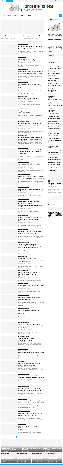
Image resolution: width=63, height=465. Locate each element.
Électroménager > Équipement (53, 108)
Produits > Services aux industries (54, 152)
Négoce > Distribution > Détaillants (54, 149)
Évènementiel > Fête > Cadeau (53, 116)
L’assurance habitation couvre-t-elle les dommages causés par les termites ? (31, 448)
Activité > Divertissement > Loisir (54, 65)
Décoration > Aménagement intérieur (55, 99)
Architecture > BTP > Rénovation (54, 73)
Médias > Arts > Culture (52, 144)
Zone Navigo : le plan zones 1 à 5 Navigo (54, 184)
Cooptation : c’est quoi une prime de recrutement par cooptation (8, 459)
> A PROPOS (8, 15)
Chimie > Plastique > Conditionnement (24, 386)
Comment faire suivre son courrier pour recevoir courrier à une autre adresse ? (39, 458)
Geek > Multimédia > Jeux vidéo (54, 123)
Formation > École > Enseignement (54, 120)
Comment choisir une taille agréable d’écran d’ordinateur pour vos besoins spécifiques (30, 151)
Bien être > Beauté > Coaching (53, 88)
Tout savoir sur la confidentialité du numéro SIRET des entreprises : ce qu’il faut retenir (30, 326)
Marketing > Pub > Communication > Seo (24, 174)
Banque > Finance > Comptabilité (23, 69)
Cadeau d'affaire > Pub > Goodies (54, 93)
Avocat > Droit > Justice (52, 80)
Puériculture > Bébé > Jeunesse (54, 154)
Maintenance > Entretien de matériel (55, 136)
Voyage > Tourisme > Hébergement (54, 167)
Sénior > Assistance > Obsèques (54, 160)
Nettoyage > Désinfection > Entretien (55, 150)
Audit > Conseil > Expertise (53, 76)
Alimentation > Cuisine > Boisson (54, 71)
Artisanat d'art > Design (52, 75)
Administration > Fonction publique (23, 162)
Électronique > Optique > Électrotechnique (52, 111)
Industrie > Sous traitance (53, 130)
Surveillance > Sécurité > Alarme (23, 215)
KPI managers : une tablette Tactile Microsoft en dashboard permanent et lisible (30, 85)
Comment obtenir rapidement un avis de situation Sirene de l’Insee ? (23, 459)
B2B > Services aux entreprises (23, 96)
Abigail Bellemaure (5, 38)
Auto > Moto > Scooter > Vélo (53, 78)
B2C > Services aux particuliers (54, 83)
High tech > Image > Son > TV (22, 256)
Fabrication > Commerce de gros (23, 229)
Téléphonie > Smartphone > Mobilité (54, 166)
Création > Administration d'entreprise (24, 308)
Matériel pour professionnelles (23, 399)
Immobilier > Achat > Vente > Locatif (54, 128)
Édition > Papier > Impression (53, 107)
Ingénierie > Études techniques (53, 133)
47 (26, 436)
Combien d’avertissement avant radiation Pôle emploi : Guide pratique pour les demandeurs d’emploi (30, 245)
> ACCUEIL (3, 15)
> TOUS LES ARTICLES (16, 15)
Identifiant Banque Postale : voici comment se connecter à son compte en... (58, 203)
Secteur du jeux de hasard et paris (54, 159)
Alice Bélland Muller (27, 38)
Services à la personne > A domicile (54, 162)
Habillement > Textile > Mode (53, 125)
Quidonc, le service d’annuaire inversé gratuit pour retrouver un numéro (51, 214)
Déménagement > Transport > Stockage (24, 295)
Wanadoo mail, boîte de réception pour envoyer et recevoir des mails (58, 214)
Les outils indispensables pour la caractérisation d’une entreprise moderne (28, 311)
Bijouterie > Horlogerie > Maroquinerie (52, 91)
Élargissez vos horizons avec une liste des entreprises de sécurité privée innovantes (30, 219)
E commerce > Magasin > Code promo (55, 105)
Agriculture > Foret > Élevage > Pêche (55, 70)
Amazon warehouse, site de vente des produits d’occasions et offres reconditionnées (52, 448)
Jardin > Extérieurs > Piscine (53, 135)
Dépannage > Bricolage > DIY (53, 103)
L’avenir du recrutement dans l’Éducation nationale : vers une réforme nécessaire (31, 427)
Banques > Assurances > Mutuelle (54, 87)
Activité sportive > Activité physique (54, 66)
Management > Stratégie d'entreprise (23, 121)
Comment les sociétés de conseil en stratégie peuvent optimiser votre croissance (29, 125)
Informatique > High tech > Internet (23, 44)
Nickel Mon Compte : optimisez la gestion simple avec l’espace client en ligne (30, 274)
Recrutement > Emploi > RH (22, 57)
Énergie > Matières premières (53, 113)
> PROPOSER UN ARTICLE (26, 15)
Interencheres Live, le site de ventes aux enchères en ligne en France (51, 202)
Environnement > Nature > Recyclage (55, 114)
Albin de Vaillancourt (23, 391)
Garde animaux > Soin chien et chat (54, 121)
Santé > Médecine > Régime (53, 157)
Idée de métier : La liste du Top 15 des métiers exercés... (54, 459)
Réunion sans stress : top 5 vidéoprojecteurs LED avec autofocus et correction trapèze (30, 260)
